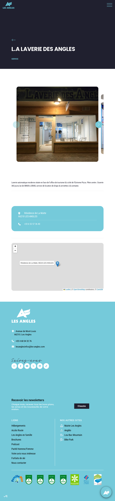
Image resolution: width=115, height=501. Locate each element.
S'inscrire (82, 406)
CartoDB (100, 289)
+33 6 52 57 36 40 (32, 224)
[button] (5, 496)
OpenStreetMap (79, 289)
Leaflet (66, 289)
